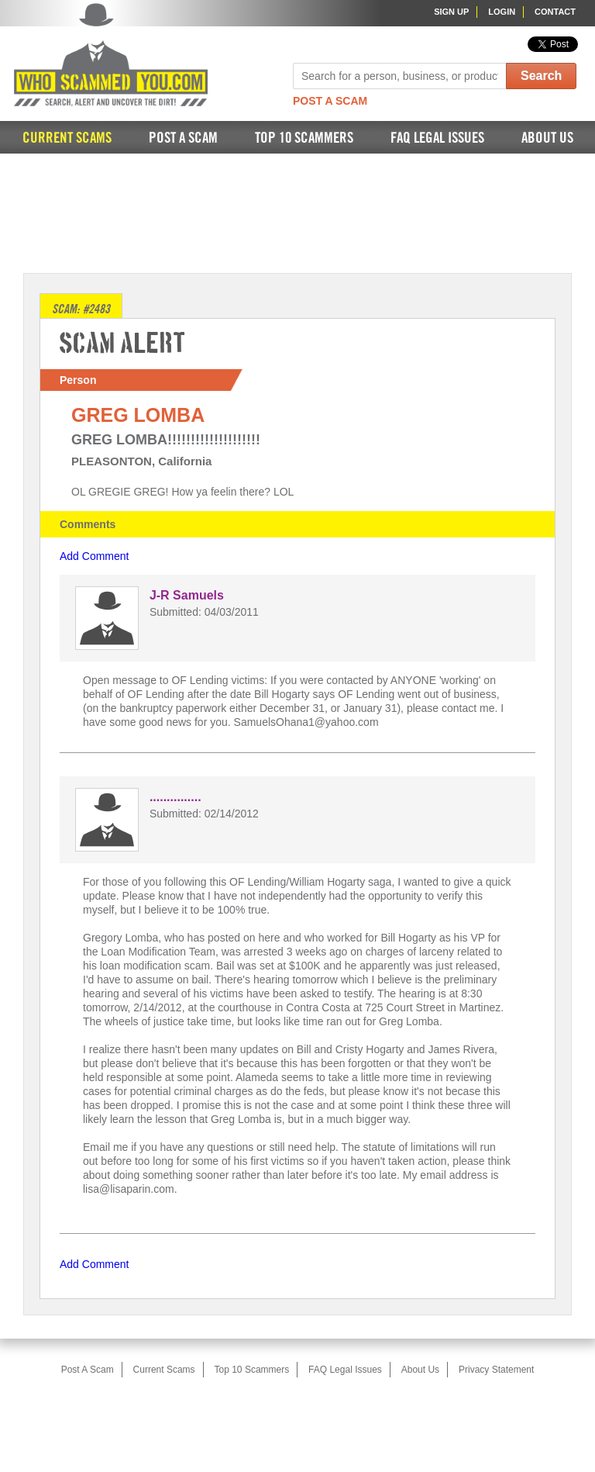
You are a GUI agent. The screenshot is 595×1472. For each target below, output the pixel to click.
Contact (555, 11)
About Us (547, 138)
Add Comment (94, 556)
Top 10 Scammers (304, 138)
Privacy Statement (496, 1369)
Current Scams (67, 138)
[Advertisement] (297, 212)
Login (501, 11)
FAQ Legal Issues (437, 138)
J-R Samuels (187, 595)
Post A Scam (330, 100)
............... (175, 796)
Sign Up (451, 11)
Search (541, 75)
